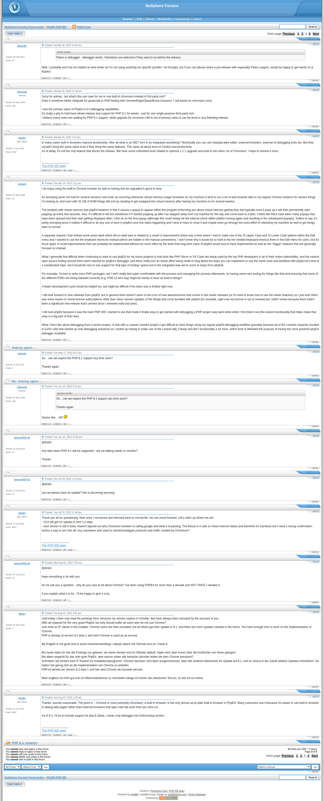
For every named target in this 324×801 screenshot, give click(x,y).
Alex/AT (22, 45)
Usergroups (182, 18)
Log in (197, 18)
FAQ (139, 18)
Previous (289, 33)
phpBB (134, 794)
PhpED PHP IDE (57, 27)
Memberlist (165, 18)
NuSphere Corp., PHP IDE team (168, 791)
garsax (22, 353)
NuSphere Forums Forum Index (24, 27)
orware (22, 184)
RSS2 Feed (81, 27)
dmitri (22, 137)
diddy (21, 613)
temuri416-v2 (22, 437)
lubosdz (22, 91)
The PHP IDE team (54, 166)
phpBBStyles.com (177, 794)
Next (316, 33)
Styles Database (197, 794)
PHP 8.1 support (24, 742)
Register (128, 18)
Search (150, 18)
